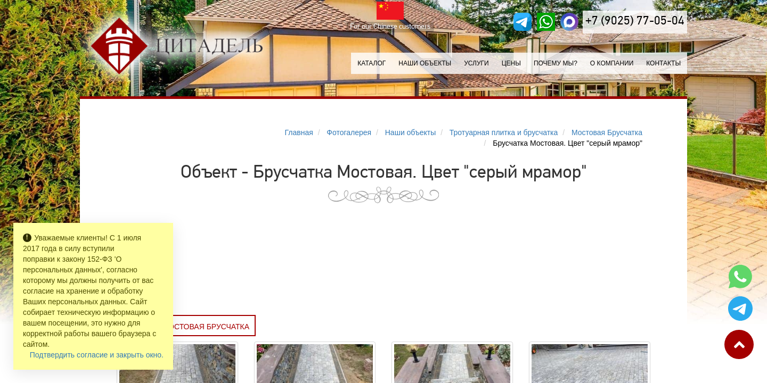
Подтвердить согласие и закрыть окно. (97, 355)
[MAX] (569, 22)
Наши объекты (424, 63)
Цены (511, 63)
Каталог (371, 63)
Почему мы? (555, 63)
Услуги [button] (476, 63)
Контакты (663, 63)
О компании (611, 63)
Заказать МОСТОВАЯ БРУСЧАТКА (186, 326)
